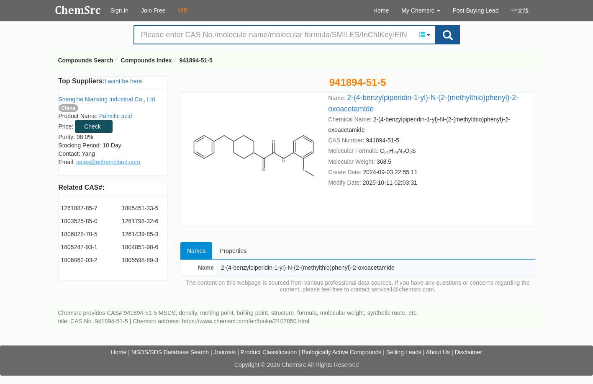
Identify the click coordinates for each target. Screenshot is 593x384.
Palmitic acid (115, 116)
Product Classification (269, 352)
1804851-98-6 (140, 247)
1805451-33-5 (140, 208)
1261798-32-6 (140, 221)
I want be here (123, 81)
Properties (233, 250)
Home (381, 10)
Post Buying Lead (476, 10)
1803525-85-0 (79, 221)
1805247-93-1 (79, 247)
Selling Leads (403, 352)
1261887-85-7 (79, 208)
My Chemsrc (420, 10)
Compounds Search (78, 10)
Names (196, 250)
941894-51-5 (195, 60)
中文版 (520, 10)
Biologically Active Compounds (342, 352)
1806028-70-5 (79, 234)
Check (92, 126)
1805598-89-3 (140, 260)
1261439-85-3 (140, 234)
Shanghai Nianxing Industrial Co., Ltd (107, 99)
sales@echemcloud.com (108, 162)
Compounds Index (146, 60)
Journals (224, 352)
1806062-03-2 (79, 260)
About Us (438, 352)
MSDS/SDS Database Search (170, 352)
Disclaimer (468, 352)
